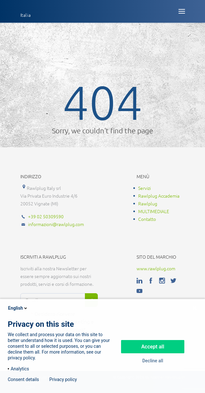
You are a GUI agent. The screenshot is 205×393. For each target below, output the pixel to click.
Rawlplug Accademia (158, 195)
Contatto (147, 219)
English (18, 308)
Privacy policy (63, 379)
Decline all (152, 360)
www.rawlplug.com (156, 268)
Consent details (23, 379)
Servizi (144, 188)
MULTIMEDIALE (153, 211)
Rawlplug (147, 203)
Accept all (152, 347)
